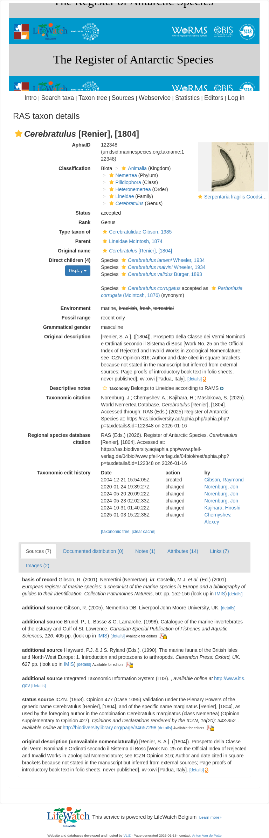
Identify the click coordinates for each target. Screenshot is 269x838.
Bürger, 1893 (161, 274)
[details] (194, 379)
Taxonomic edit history (63, 472)
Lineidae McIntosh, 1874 (132, 241)
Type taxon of (74, 232)
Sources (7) (38, 551)
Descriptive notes (70, 388)
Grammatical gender (66, 327)
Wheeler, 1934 (162, 260)
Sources (123, 97)
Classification (74, 168)
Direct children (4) (69, 260)
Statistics (187, 97)
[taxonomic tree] (116, 531)
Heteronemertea (129, 189)
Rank (84, 222)
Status (83, 213)
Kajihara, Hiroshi (222, 508)
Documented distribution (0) (93, 551)
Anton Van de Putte (207, 835)
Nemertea (122, 175)
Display (78, 270)
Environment (76, 308)
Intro (31, 97)
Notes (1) (145, 551)
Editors (213, 97)
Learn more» (210, 817)
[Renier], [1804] (136, 251)
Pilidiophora (124, 182)
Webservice (155, 97)
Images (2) (37, 565)
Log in (236, 97)
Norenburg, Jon (221, 486)
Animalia (133, 168)
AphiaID (81, 145)
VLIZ (127, 835)
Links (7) (219, 551)
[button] (18, 133)
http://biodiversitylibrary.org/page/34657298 (109, 727)
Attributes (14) (182, 551)
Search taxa (57, 97)
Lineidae (121, 196)
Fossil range (76, 317)
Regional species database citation (59, 438)
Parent (83, 241)
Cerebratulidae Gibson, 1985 (136, 232)
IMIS (220, 593)
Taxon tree (92, 97)
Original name (74, 251)
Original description (67, 336)
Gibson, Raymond (223, 479)
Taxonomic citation (68, 397)
